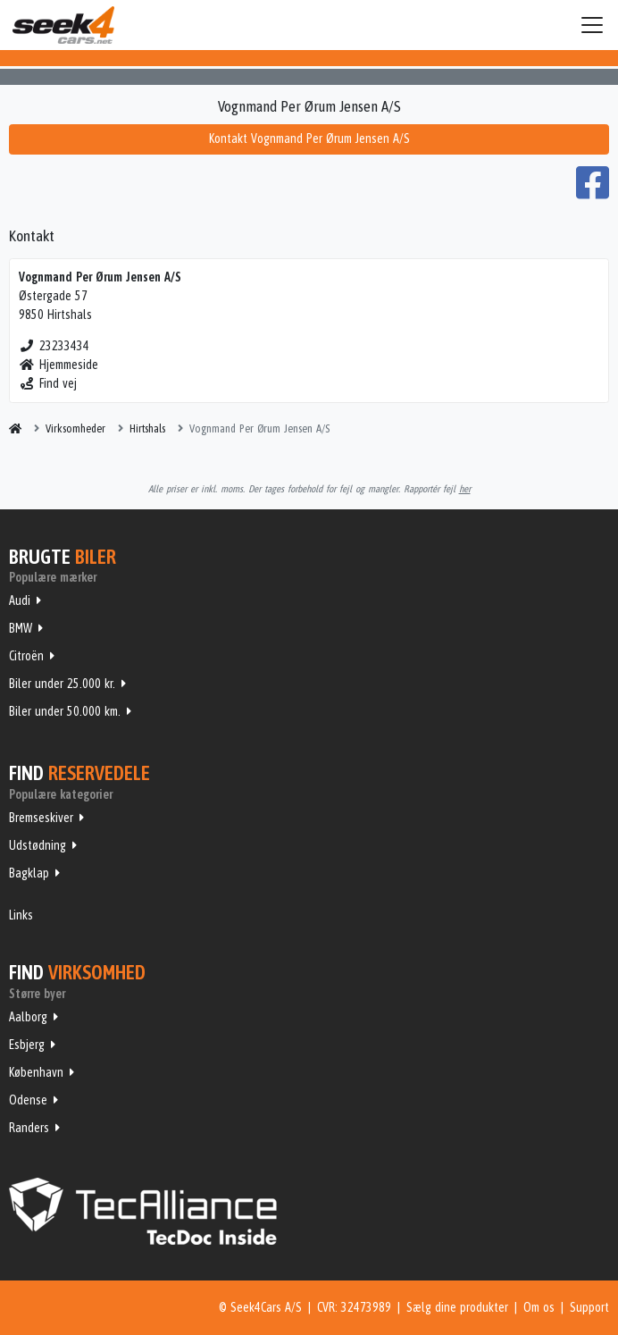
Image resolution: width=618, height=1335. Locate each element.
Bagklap (29, 873)
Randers (29, 1128)
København (36, 1072)
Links (21, 915)
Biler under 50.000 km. (65, 711)
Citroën (26, 656)
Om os (539, 1307)
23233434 (54, 346)
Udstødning (37, 845)
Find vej (48, 383)
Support (589, 1307)
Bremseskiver (41, 817)
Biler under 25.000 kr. (62, 683)
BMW (20, 628)
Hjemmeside (58, 364)
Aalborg (28, 1017)
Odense (28, 1100)
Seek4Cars (63, 25)
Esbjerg (27, 1044)
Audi (19, 600)
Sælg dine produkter (457, 1307)
